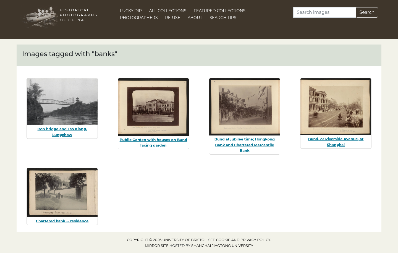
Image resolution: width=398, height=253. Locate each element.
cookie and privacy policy (243, 240)
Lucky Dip (131, 10)
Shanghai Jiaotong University (222, 246)
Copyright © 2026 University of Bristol (166, 240)
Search (367, 12)
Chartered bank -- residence (62, 221)
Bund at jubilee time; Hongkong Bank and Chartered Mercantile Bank (244, 145)
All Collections (168, 10)
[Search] (324, 12)
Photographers (139, 17)
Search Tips (223, 17)
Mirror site (157, 246)
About (195, 17)
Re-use (172, 17)
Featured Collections (219, 10)
